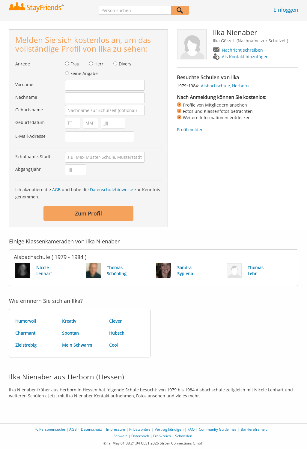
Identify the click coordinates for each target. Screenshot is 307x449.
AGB (56, 189)
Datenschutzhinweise (111, 189)
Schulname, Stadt (32, 156)
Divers (125, 64)
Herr (98, 64)
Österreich (140, 435)
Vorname (24, 84)
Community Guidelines (218, 429)
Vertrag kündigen (169, 429)
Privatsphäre (140, 429)
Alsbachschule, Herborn (225, 86)
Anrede (22, 64)
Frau (74, 64)
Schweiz (120, 435)
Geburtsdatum (30, 122)
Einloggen (285, 9)
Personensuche (52, 429)
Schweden (183, 435)
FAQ (191, 429)
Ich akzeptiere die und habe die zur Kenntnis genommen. (87, 193)
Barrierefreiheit (254, 429)
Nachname (26, 97)
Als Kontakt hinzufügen (245, 56)
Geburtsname (29, 110)
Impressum (115, 429)
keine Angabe (84, 73)
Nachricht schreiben (242, 50)
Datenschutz (91, 429)
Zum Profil (88, 213)
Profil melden (190, 129)
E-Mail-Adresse (30, 136)
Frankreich (162, 435)
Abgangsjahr (28, 169)
